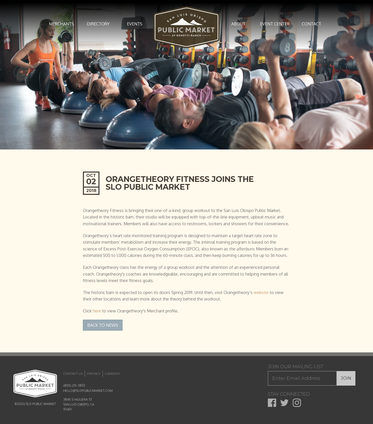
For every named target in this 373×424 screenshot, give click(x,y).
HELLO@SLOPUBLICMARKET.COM (88, 391)
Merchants (61, 23)
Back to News (102, 325)
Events (134, 23)
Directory (98, 23)
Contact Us (73, 373)
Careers (112, 373)
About (238, 23)
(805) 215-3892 (74, 385)
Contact (311, 23)
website (261, 292)
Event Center (275, 23)
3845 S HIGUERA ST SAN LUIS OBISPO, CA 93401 (78, 404)
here (97, 310)
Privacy (94, 373)
